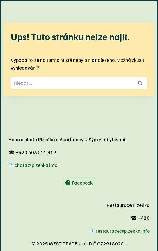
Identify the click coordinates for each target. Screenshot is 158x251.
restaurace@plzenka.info (123, 231)
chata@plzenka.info (36, 165)
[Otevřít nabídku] (15, 7)
